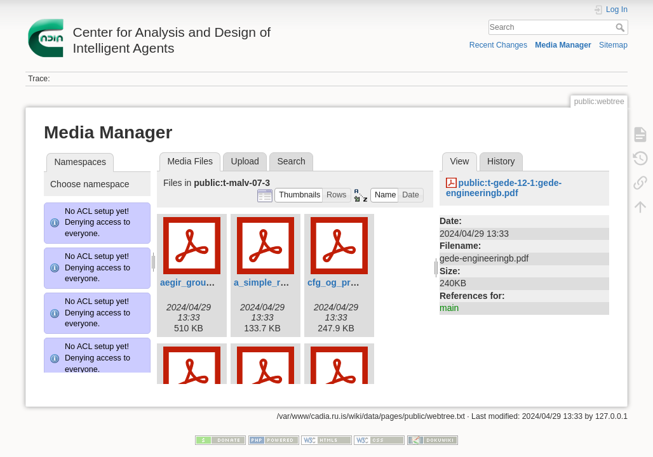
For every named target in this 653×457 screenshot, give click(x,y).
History (501, 161)
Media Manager (563, 45)
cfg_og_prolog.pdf (346, 282)
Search (622, 27)
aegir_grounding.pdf (203, 282)
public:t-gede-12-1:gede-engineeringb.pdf (504, 188)
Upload (245, 161)
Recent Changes (498, 45)
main (449, 308)
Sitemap (613, 45)
